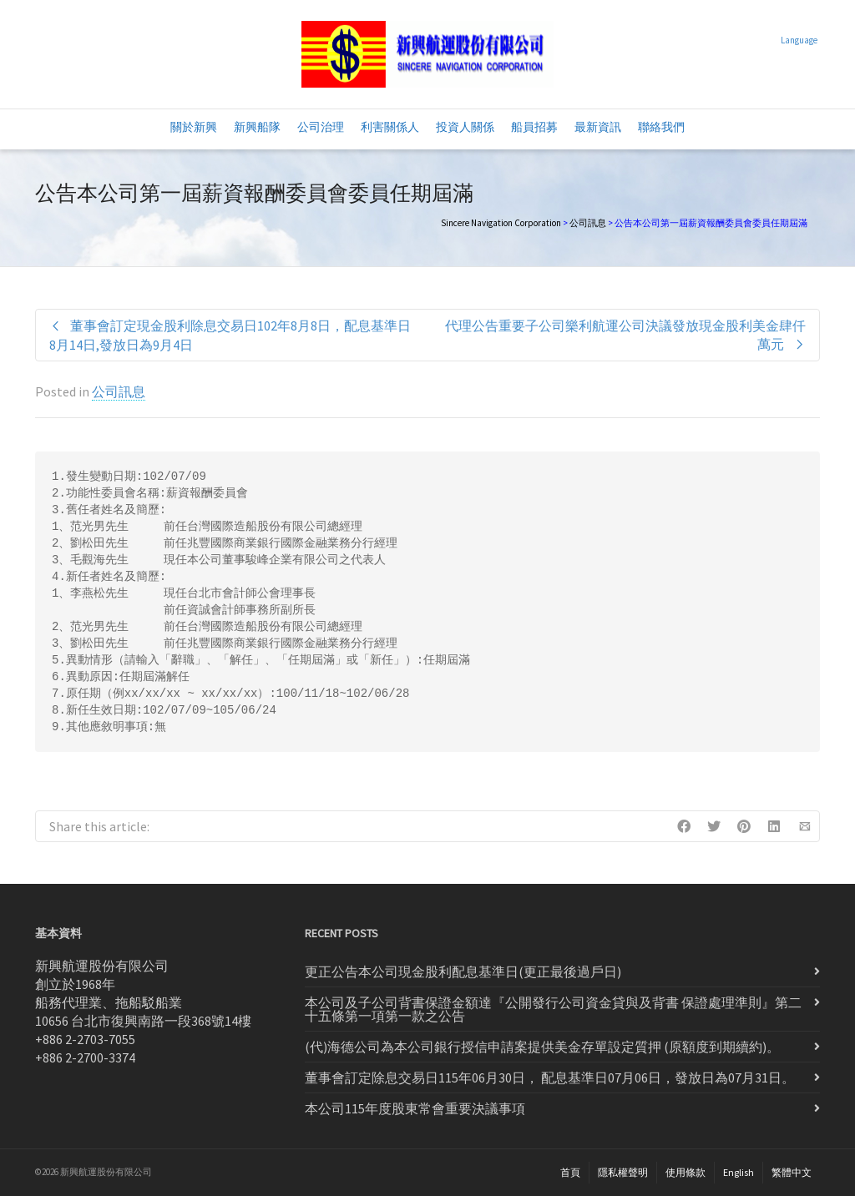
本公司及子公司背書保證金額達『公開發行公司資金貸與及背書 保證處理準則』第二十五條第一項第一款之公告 (553, 1009)
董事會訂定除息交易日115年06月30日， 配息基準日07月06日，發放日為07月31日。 (550, 1077)
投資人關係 (465, 126)
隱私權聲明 (623, 1172)
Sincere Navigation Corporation (501, 223)
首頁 (570, 1172)
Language (799, 40)
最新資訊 (597, 126)
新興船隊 (257, 126)
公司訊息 (587, 223)
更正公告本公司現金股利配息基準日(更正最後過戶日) (463, 971)
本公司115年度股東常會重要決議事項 (415, 1108)
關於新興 (193, 126)
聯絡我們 (661, 126)
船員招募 (534, 126)
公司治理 (320, 126)
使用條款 (685, 1172)
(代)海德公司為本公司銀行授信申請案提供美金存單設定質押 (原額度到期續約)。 (542, 1046)
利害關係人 (390, 126)
